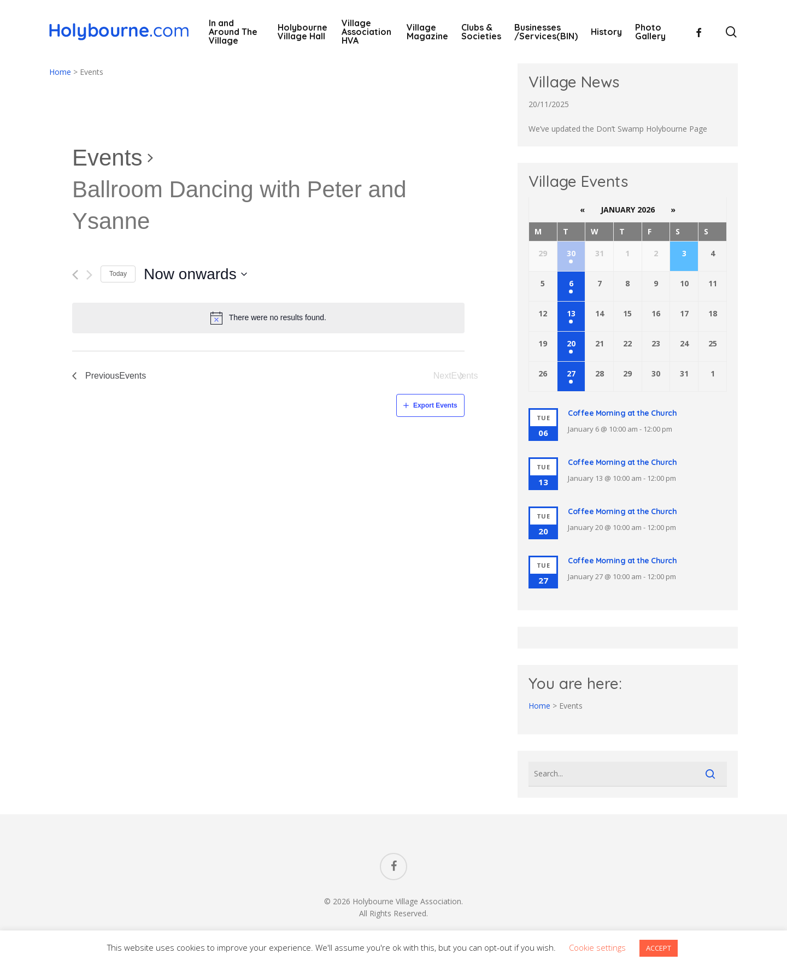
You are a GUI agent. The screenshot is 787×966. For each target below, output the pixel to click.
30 (571, 253)
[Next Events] (89, 275)
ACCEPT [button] (658, 948)
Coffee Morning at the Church (622, 413)
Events (107, 157)
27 (571, 373)
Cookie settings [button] (597, 947)
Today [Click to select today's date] (118, 274)
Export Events (435, 405)
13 (571, 313)
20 (571, 343)
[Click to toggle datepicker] (196, 274)
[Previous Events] (75, 275)
